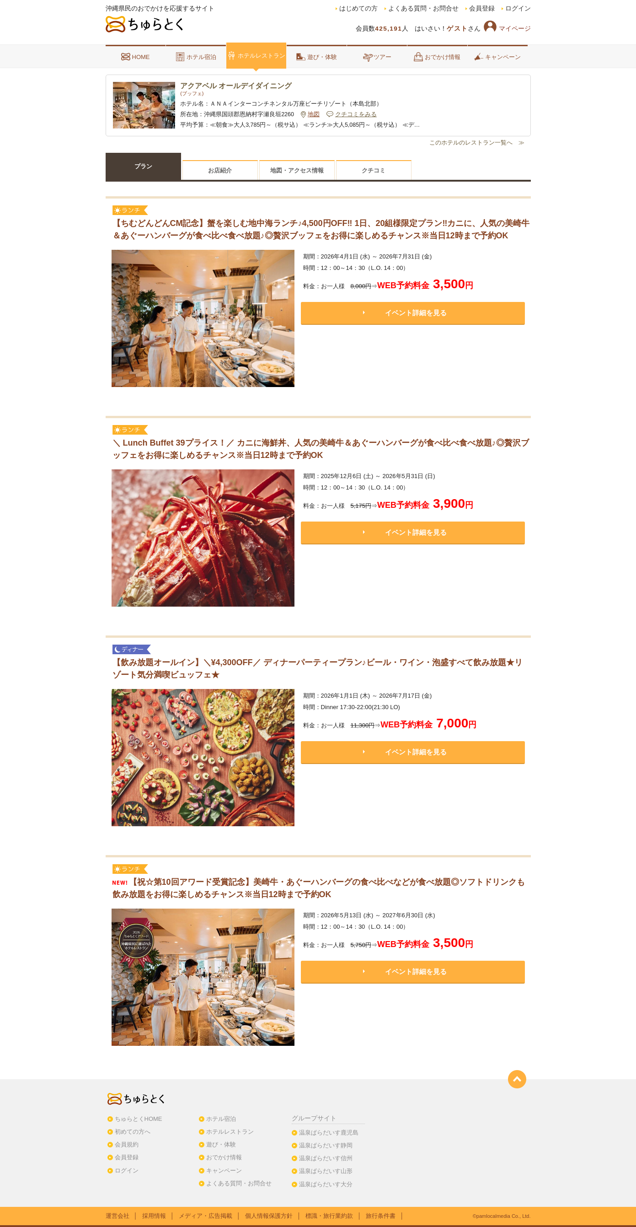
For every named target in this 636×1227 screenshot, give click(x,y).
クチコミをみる (356, 114)
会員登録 (482, 8)
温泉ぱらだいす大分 (326, 1184)
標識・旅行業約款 (329, 1215)
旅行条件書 (380, 1215)
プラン (143, 166)
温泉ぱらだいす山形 (326, 1171)
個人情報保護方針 (269, 1215)
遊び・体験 (316, 57)
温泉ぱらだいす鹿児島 (328, 1132)
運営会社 (117, 1215)
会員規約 (127, 1144)
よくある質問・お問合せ (423, 8)
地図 (314, 114)
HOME (135, 57)
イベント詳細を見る (416, 313)
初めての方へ (132, 1131)
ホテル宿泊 (196, 57)
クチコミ (373, 170)
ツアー (377, 57)
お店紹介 (220, 170)
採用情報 (154, 1215)
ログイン (518, 8)
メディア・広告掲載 (205, 1215)
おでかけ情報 (437, 57)
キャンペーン (497, 57)
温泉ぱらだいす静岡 (326, 1145)
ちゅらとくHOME (138, 1118)
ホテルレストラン (256, 55)
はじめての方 (358, 8)
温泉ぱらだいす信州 (326, 1158)
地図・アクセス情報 (297, 170)
